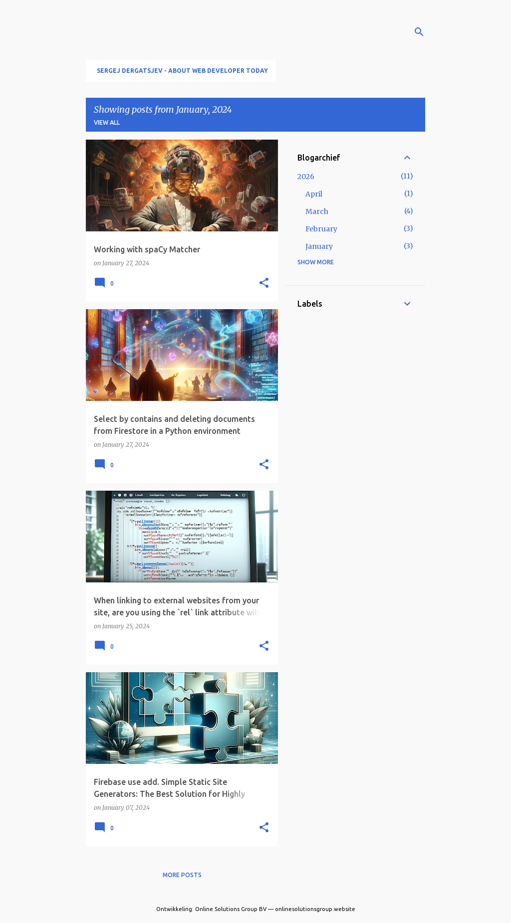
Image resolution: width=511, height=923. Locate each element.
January (319, 246)
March (316, 211)
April (313, 193)
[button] (264, 283)
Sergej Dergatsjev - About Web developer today (182, 70)
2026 (305, 176)
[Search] (419, 32)
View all (107, 122)
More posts (182, 875)
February (321, 228)
